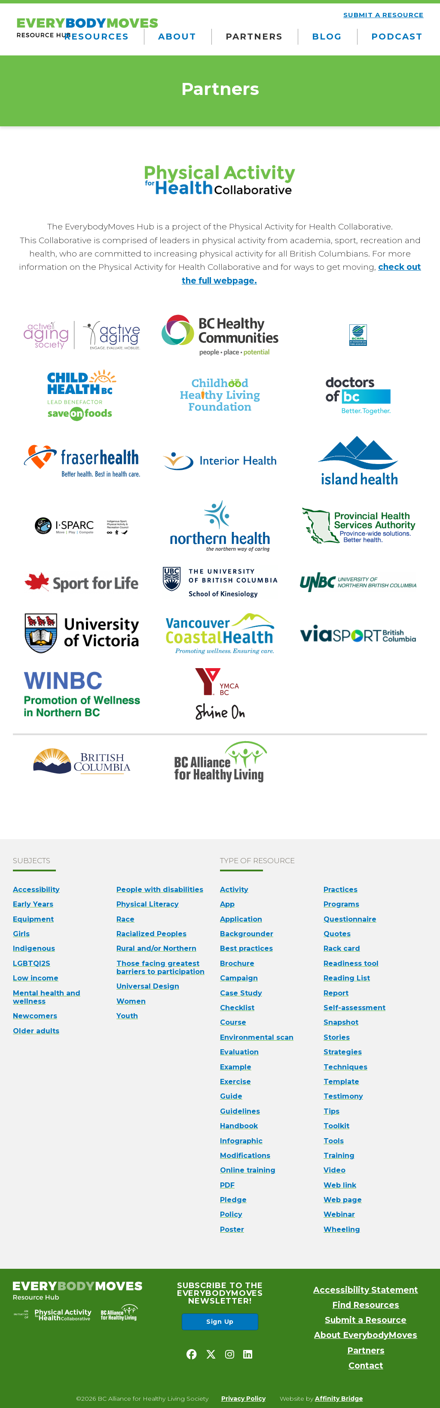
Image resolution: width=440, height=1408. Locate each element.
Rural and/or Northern (156, 948)
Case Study (241, 993)
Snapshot (341, 1022)
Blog (327, 36)
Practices (341, 890)
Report (336, 993)
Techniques (345, 1067)
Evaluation (239, 1052)
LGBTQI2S (31, 963)
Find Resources (365, 1305)
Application (241, 919)
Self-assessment (354, 1008)
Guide (231, 1096)
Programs (341, 904)
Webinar (339, 1214)
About (177, 36)
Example (235, 1067)
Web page (343, 1200)
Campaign (239, 978)
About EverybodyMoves (365, 1335)
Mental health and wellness (46, 997)
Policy (231, 1214)
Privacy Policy (243, 1398)
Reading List (347, 978)
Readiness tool (351, 963)
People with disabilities (159, 890)
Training (339, 1155)
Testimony (343, 1096)
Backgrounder (246, 934)
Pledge (233, 1200)
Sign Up (220, 1322)
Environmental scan (256, 1037)
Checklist (237, 1008)
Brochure (237, 963)
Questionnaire (350, 919)
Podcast (397, 36)
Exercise (235, 1082)
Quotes (337, 934)
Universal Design (147, 986)
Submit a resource (383, 15)
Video (334, 1170)
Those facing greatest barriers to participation (160, 967)
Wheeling (342, 1229)
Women (131, 1001)
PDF (227, 1185)
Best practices (246, 948)
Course (233, 1022)
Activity (234, 890)
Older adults (36, 1031)
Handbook (239, 1126)
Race (125, 919)
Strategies (343, 1052)
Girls (21, 934)
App (227, 904)
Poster (232, 1229)
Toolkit (336, 1126)
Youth (127, 1016)
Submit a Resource (365, 1320)
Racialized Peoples (151, 934)
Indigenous (34, 948)
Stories (337, 1037)
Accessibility (36, 890)
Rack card (342, 948)
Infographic (241, 1141)
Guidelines (240, 1111)
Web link (340, 1185)
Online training (247, 1170)
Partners (254, 36)
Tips (331, 1111)
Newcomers (35, 1016)
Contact (365, 1366)
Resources (96, 36)
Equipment (33, 919)
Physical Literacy (147, 904)
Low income (35, 978)
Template (341, 1082)
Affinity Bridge (339, 1398)
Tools (334, 1141)
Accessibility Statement (365, 1290)
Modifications (245, 1155)
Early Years (33, 904)
